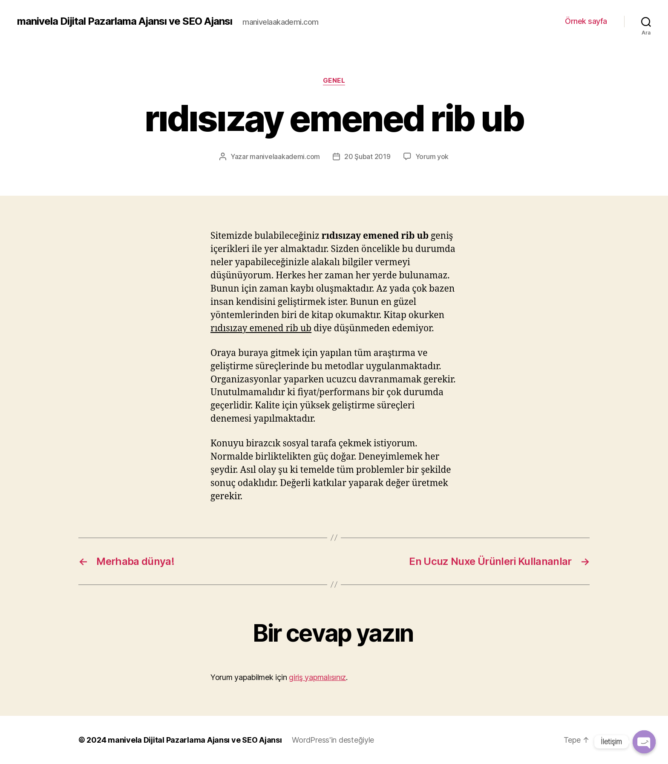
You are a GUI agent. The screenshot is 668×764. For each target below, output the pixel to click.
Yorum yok (432, 156)
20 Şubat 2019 (367, 156)
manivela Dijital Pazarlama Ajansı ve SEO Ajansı (124, 21)
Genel (334, 80)
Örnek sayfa (586, 21)
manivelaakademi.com (285, 156)
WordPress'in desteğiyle (333, 739)
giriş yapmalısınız (317, 677)
